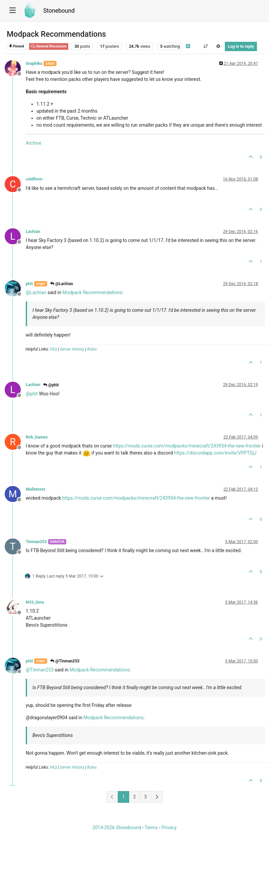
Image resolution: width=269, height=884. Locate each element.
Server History (72, 349)
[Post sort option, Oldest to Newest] (205, 46)
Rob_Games (37, 437)
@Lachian (61, 283)
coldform (34, 179)
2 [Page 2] (134, 796)
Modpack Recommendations (92, 292)
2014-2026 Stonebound (116, 827)
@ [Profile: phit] (32, 393)
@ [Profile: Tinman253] (40, 669)
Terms (151, 827)
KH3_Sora (35, 602)
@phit (51, 385)
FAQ (53, 349)
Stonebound (59, 10)
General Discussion (49, 46)
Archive (33, 143)
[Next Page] (157, 797)
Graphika (34, 63)
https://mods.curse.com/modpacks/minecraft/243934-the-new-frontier (187, 446)
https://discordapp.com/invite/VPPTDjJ (215, 453)
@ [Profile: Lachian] (36, 292)
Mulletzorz (36, 489)
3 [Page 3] (145, 796)
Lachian (33, 231)
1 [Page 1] (123, 796)
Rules (92, 349)
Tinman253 (36, 541)
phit (29, 283)
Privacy (168, 827)
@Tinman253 (64, 661)
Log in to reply (241, 46)
